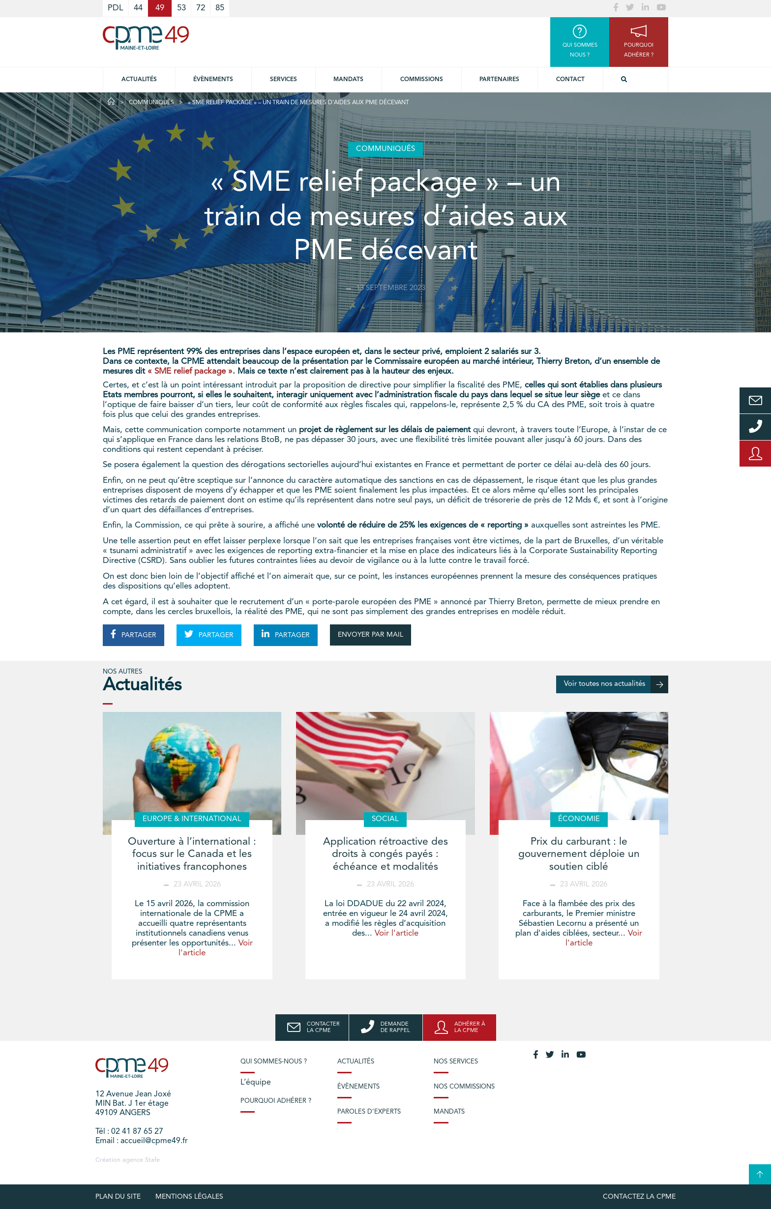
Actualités (139, 80)
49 (159, 8)
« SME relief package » (190, 371)
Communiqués (151, 103)
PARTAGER (133, 634)
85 (219, 8)
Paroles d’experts (369, 1112)
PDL (115, 8)
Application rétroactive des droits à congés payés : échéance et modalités (385, 854)
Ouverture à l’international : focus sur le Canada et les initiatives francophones (192, 854)
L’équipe (255, 1083)
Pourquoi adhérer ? (275, 1101)
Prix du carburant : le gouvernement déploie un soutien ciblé (579, 854)
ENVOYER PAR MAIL (370, 634)
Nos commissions (464, 1087)
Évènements (213, 80)
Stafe (152, 1160)
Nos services (456, 1062)
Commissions (421, 80)
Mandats (348, 80)
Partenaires (499, 80)
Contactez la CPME (639, 1196)
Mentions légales (189, 1196)
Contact (570, 80)
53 (181, 8)
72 (200, 8)
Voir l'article (396, 933)
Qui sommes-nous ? (273, 1062)
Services (283, 80)
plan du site (118, 1196)
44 (138, 8)
